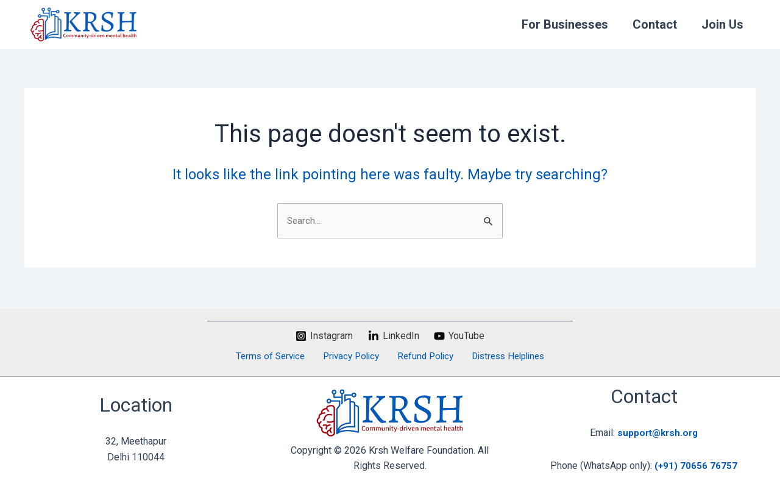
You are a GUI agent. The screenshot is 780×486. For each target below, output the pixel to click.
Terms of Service (274, 356)
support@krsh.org (657, 432)
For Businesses (565, 24)
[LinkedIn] (393, 334)
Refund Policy (422, 356)
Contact (655, 24)
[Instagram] (323, 334)
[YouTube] (459, 334)
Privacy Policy (351, 356)
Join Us (722, 24)
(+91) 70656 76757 (696, 465)
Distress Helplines (501, 356)
